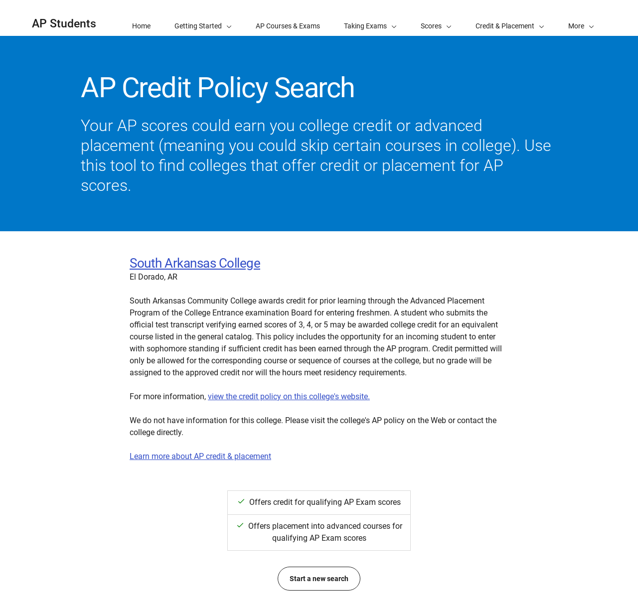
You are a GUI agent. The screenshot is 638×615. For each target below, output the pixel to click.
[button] (581, 18)
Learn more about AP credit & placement (200, 456)
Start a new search (319, 579)
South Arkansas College (195, 263)
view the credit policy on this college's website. (289, 396)
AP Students (64, 23)
